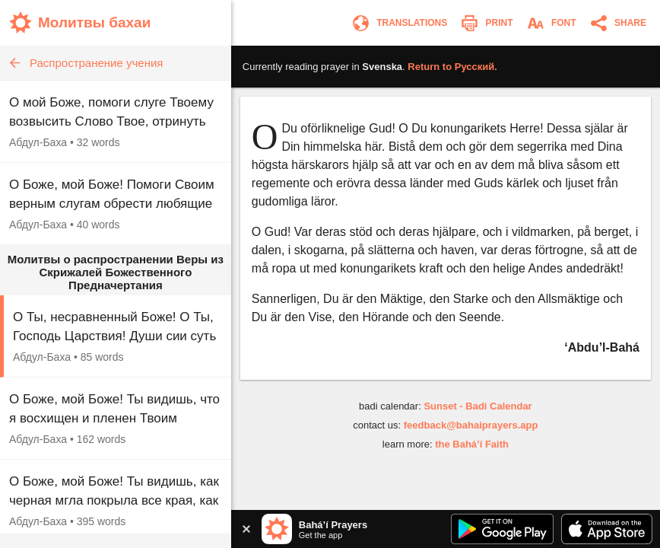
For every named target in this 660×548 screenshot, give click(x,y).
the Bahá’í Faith (472, 444)
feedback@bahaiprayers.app (471, 425)
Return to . (452, 66)
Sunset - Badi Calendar (477, 406)
